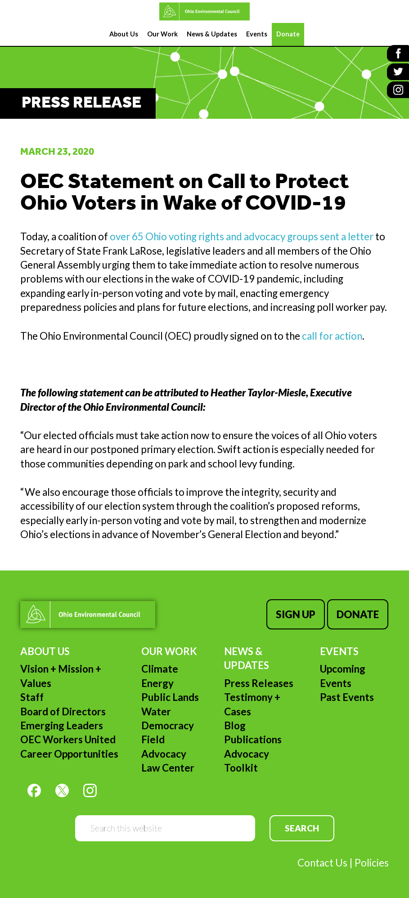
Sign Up (296, 614)
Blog (235, 725)
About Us (45, 651)
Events (339, 651)
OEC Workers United (68, 739)
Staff (32, 697)
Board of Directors (63, 711)
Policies (372, 862)
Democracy (167, 725)
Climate (159, 668)
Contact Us (322, 862)
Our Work (169, 651)
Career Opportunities (69, 753)
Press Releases (258, 683)
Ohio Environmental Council (204, 11)
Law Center (167, 767)
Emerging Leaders (61, 725)
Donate (358, 614)
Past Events (347, 697)
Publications (253, 739)
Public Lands (170, 697)
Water (156, 711)
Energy (157, 683)
